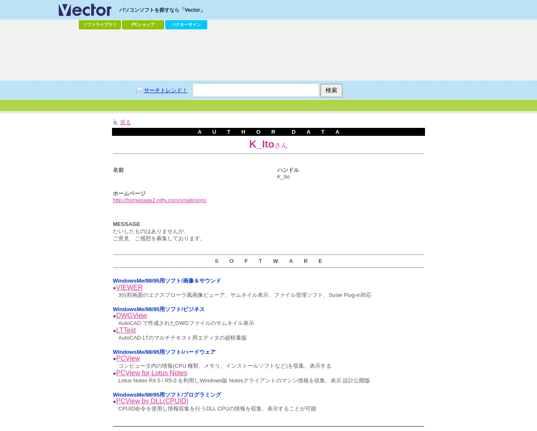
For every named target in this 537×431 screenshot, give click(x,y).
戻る (125, 122)
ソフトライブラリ (100, 24)
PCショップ (143, 24)
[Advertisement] (268, 55)
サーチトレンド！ (166, 90)
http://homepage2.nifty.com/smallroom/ (159, 200)
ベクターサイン (186, 24)
